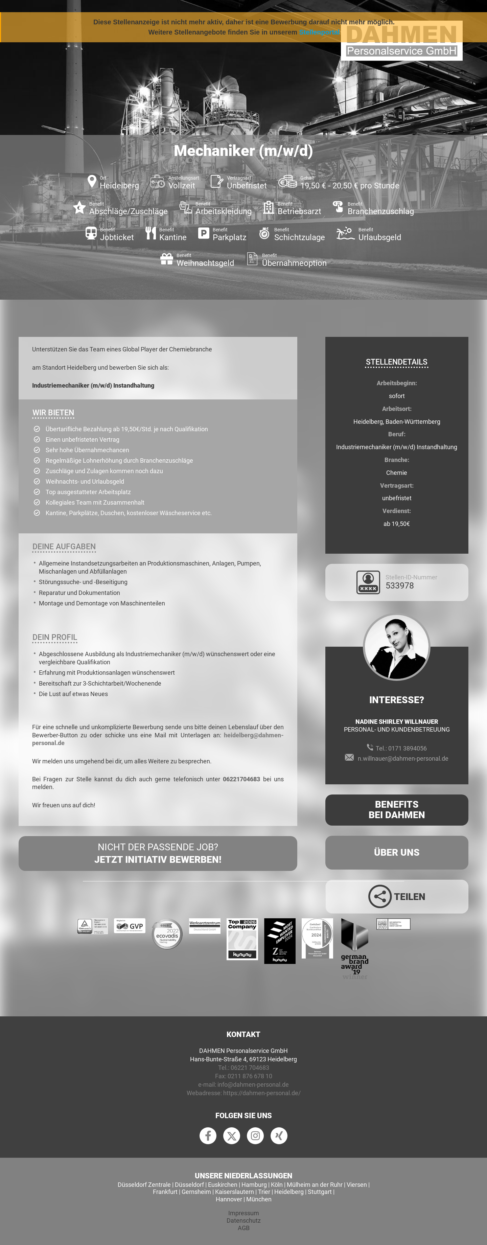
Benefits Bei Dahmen (397, 810)
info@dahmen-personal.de (253, 1084)
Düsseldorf (189, 1184)
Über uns (397, 852)
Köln (277, 1184)
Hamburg (254, 1184)
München (259, 1199)
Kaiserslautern (234, 1191)
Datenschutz (244, 1220)
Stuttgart (320, 1191)
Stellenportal (319, 32)
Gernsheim (196, 1191)
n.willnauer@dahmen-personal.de (403, 758)
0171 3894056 (407, 748)
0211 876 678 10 (250, 1076)
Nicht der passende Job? (158, 853)
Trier (264, 1191)
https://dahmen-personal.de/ (262, 1093)
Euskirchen (222, 1184)
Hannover (229, 1199)
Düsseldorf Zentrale (144, 1184)
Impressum (243, 1213)
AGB (244, 1227)
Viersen (357, 1184)
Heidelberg (289, 1191)
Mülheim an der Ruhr (315, 1184)
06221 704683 (250, 1067)
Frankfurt (165, 1191)
